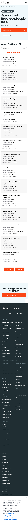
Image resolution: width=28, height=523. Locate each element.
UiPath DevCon (19, 403)
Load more (9, 269)
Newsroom (4, 465)
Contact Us (9, 313)
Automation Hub (6, 350)
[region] (14, 509)
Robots (17, 347)
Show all (19, 269)
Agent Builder (5, 338)
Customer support (7, 328)
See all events (18, 409)
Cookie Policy (11, 513)
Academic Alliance (6, 384)
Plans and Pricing (6, 325)
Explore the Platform (7, 322)
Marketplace (18, 334)
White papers (18, 376)
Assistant (4, 347)
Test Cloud (18, 357)
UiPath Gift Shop (6, 480)
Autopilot (4, 356)
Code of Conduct (6, 487)
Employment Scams (7, 495)
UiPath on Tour (19, 400)
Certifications (5, 387)
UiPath (17, 406)
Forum (3, 408)
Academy (4, 381)
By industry (4, 367)
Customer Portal (6, 402)
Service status (5, 417)
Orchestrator (18, 341)
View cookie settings (10, 519)
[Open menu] (26, 2)
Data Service (18, 322)
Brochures (17, 382)
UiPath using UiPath (7, 474)
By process (4, 370)
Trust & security (6, 471)
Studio (16, 350)
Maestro (17, 338)
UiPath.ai (4, 456)
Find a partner (5, 430)
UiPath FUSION (18, 392)
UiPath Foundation (6, 483)
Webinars (17, 379)
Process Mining (19, 344)
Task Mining (18, 353)
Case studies (18, 373)
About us (4, 453)
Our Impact (5, 477)
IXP (15, 331)
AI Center (4, 341)
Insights (17, 325)
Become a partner (6, 433)
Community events (7, 414)
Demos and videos (20, 385)
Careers (4, 459)
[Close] (26, 497)
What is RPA (5, 391)
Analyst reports (19, 370)
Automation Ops (6, 353)
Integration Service (20, 328)
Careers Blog (5, 462)
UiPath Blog (18, 367)
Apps (3, 344)
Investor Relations (6, 468)
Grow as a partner (6, 436)
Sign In (19, 313)
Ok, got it (8, 516)
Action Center (5, 335)
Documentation (6, 405)
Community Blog (6, 411)
